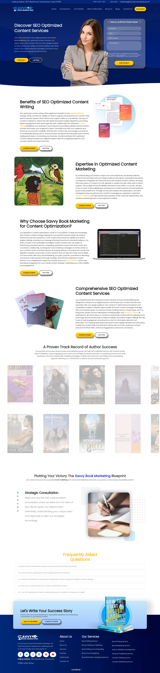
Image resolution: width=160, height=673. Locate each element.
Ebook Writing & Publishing (92, 645)
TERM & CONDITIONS (121, 55)
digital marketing (77, 113)
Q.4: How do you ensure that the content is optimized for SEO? (42, 585)
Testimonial (64, 657)
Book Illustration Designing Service (95, 657)
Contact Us (127, 9)
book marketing (72, 260)
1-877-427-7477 (99, 2)
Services (63, 649)
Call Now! (36, 60)
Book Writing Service (90, 641)
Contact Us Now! (29, 148)
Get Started (140, 9)
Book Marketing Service (121, 645)
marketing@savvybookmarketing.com (135, 2)
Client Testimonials (94, 9)
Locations (75, 669)
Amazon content (131, 312)
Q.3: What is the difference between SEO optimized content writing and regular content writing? (55, 579)
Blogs (118, 9)
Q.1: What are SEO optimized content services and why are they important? (47, 566)
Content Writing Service (121, 657)
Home (54, 9)
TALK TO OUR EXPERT (30, 621)
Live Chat (45, 148)
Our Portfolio (79, 9)
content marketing (83, 195)
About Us (108, 9)
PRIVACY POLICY (111, 55)
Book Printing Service (120, 641)
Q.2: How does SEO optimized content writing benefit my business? (44, 572)
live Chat (113, 2)
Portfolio (63, 653)
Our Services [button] (64, 9)
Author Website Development (123, 649)
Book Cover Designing (90, 653)
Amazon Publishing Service (122, 653)
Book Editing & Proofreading (93, 649)
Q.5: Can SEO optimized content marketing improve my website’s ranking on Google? (51, 592)
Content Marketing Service (122, 661)
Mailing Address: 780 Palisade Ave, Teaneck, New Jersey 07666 (36, 2)
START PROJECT (124, 63)
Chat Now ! (21, 60)
